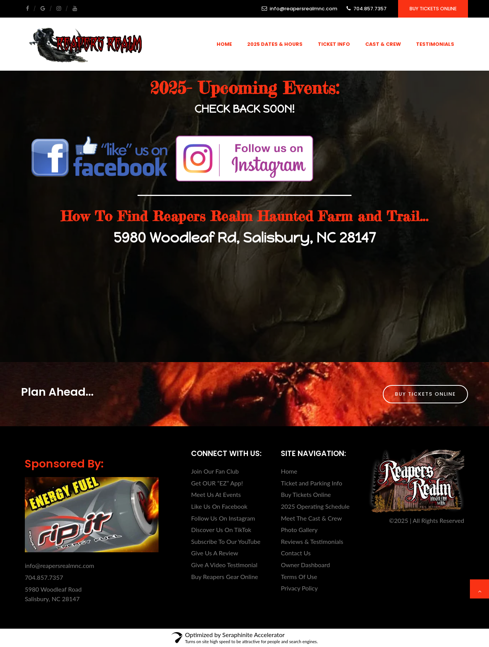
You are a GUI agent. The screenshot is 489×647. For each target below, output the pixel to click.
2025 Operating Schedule (315, 506)
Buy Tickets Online (433, 8)
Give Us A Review (214, 552)
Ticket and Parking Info (311, 483)
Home (224, 44)
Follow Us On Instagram (223, 518)
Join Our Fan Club (215, 471)
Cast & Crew (383, 44)
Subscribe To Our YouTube (225, 541)
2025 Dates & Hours (275, 44)
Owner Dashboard (305, 564)
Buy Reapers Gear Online (224, 576)
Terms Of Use (299, 576)
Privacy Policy (299, 588)
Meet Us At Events (216, 494)
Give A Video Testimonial (224, 564)
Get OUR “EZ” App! (217, 483)
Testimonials (435, 44)
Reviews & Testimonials (312, 541)
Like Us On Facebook (219, 506)
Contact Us (296, 552)
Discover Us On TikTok (221, 529)
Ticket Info (334, 44)
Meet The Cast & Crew (311, 518)
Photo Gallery (299, 529)
